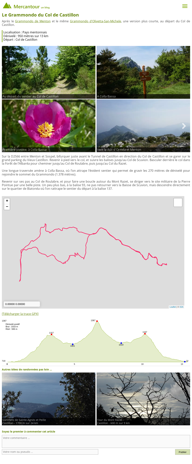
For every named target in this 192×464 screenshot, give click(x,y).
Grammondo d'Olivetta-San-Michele (95, 21)
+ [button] (7, 201)
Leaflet (173, 307)
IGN (181, 307)
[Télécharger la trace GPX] (20, 314)
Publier (183, 452)
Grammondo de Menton (32, 21)
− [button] (7, 207)
